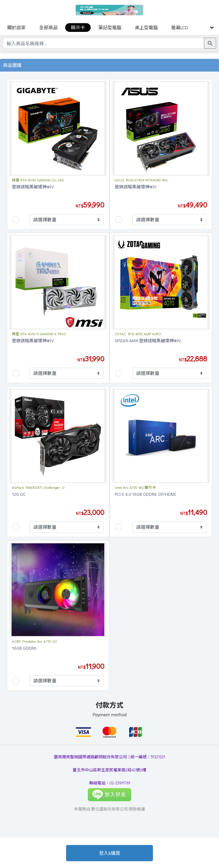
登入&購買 (109, 853)
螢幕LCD (179, 27)
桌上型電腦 (146, 27)
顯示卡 (78, 27)
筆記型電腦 (109, 27)
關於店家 (16, 27)
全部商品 (48, 27)
